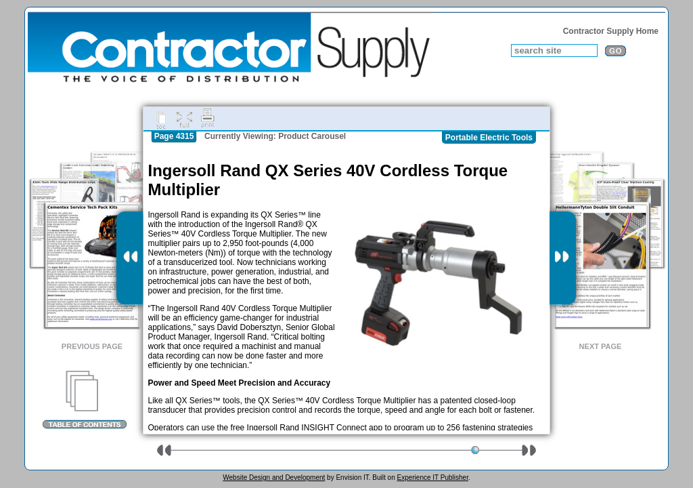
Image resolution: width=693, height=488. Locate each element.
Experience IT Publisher (432, 477)
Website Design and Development (274, 477)
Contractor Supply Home (610, 31)
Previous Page (92, 346)
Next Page (600, 346)
